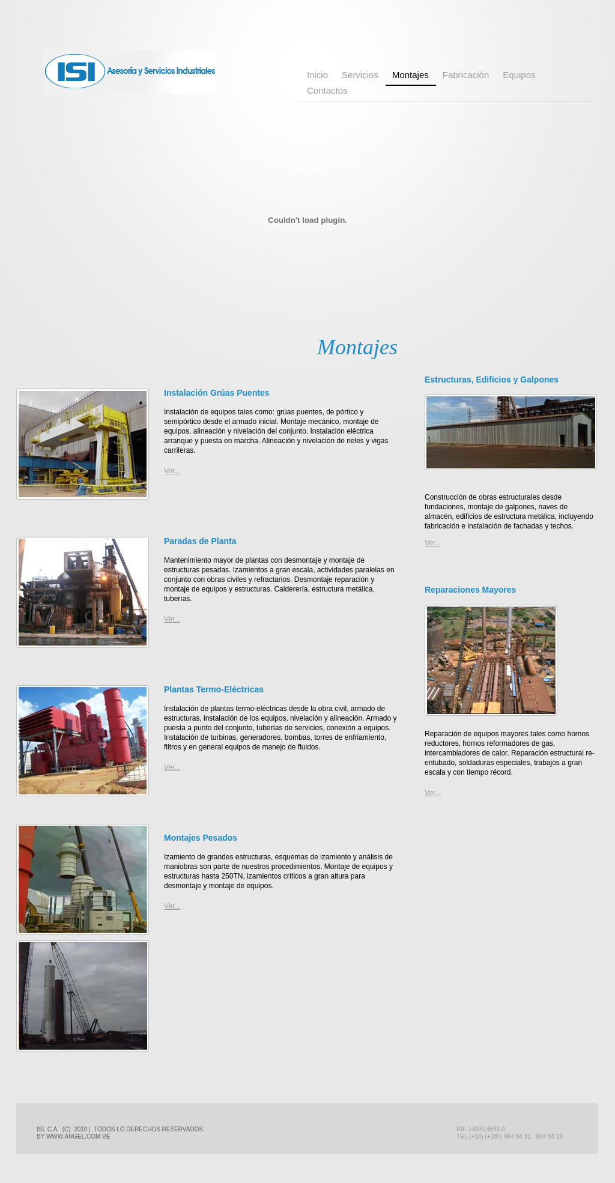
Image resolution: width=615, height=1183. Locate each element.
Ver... (172, 619)
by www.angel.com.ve (73, 1136)
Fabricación (466, 75)
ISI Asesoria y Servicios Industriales (129, 72)
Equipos (519, 75)
